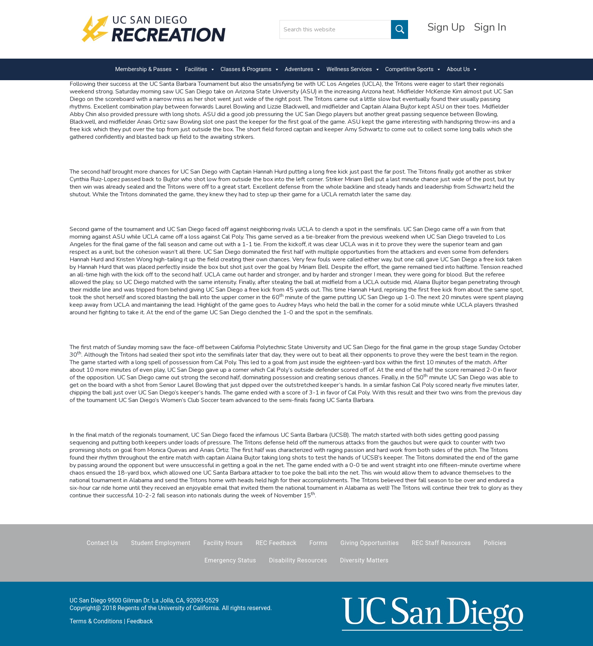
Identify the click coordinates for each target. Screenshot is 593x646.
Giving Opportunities (369, 543)
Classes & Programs (249, 69)
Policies (495, 543)
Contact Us (102, 543)
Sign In (490, 27)
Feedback (140, 621)
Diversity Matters (364, 560)
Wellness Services (353, 69)
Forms (318, 543)
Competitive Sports (413, 69)
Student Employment (161, 543)
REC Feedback (276, 543)
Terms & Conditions (96, 621)
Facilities (200, 69)
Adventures (303, 69)
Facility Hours (223, 543)
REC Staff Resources (441, 543)
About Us (462, 69)
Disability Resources (298, 560)
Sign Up (446, 27)
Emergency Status (230, 560)
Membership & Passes (147, 69)
